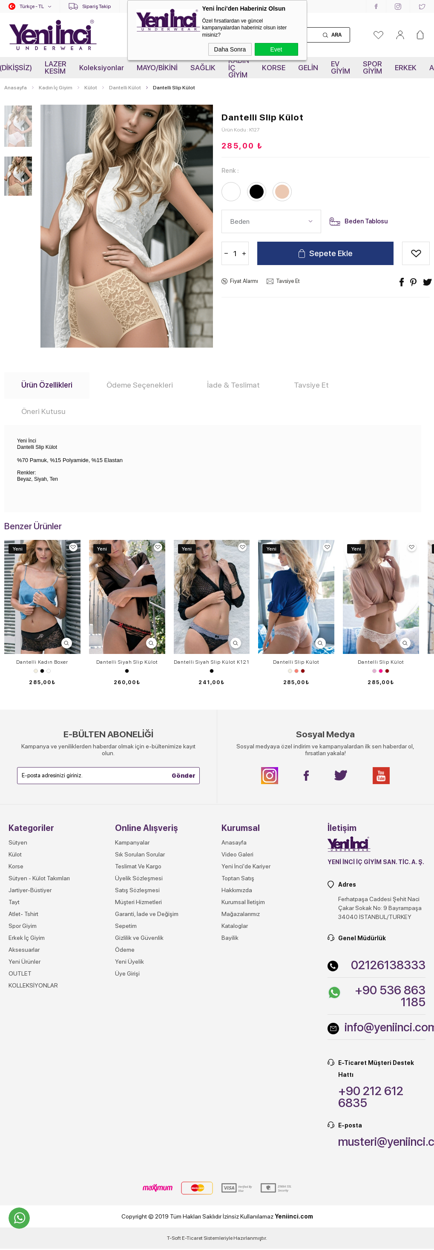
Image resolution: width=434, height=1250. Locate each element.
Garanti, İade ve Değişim (146, 913)
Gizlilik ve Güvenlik (139, 937)
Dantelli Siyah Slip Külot (127, 662)
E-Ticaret (192, 1238)
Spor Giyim (23, 925)
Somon (296, 671)
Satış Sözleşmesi (137, 890)
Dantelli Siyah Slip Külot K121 (211, 662)
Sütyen (18, 842)
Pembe (381, 671)
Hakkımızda (236, 890)
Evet (276, 49)
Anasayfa (234, 842)
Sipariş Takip (96, 6)
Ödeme (125, 949)
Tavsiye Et (288, 281)
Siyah (42, 671)
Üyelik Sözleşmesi (139, 878)
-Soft (174, 1238)
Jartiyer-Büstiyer (30, 890)
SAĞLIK (203, 67)
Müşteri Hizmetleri (138, 902)
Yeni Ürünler (24, 961)
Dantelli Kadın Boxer (42, 662)
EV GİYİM (340, 67)
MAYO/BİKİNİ (157, 67)
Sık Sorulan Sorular (140, 854)
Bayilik (230, 937)
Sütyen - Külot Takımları (39, 878)
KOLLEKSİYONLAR (33, 985)
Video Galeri (237, 854)
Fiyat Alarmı (244, 281)
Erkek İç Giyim (27, 937)
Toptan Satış (237, 878)
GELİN (308, 67)
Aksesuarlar (24, 949)
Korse (16, 866)
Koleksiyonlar (101, 67)
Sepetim (126, 925)
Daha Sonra (230, 49)
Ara (336, 35)
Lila (374, 671)
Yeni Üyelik (129, 961)
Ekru (36, 671)
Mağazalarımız (240, 913)
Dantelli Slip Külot (296, 662)
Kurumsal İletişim (243, 902)
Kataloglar (234, 925)
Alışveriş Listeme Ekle (416, 253)
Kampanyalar (132, 842)
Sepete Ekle (331, 253)
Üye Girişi (127, 973)
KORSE (273, 67)
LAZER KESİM (55, 67)
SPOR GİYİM (372, 67)
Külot (15, 854)
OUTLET (20, 973)
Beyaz (48, 671)
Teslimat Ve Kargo (138, 866)
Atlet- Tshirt (23, 913)
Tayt (14, 902)
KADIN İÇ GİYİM (238, 67)
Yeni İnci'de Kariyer (245, 866)
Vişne (303, 671)
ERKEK (406, 67)
